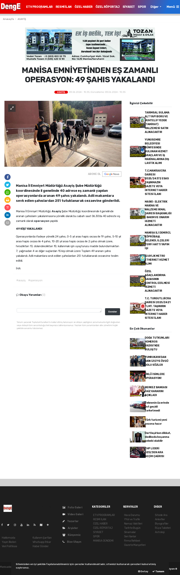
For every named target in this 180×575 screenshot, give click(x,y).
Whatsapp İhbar (42, 542)
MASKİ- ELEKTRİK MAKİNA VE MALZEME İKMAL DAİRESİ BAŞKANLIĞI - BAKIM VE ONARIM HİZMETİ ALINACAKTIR (158, 213)
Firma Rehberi (132, 540)
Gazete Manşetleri (135, 545)
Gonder (112, 311)
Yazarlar (70, 521)
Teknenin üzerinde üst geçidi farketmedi (157, 406)
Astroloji (159, 532)
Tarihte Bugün (132, 528)
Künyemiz (72, 535)
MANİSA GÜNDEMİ (103, 540)
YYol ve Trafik (132, 519)
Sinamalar (130, 532)
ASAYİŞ (22, 19)
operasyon (42, 221)
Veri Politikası (9, 546)
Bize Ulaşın (72, 541)
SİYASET (129, 7)
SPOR (142, 7)
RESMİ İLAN (64, 7)
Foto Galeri (72, 507)
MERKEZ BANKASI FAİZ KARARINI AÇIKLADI (156, 391)
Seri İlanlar (130, 536)
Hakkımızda (8, 537)
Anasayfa (8, 19)
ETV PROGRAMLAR (39, 7)
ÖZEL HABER (84, 7)
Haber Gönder (41, 546)
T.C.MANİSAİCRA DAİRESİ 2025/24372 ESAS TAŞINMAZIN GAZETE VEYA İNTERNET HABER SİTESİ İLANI (157, 182)
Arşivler (70, 528)
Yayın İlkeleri (9, 542)
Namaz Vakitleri (133, 523)
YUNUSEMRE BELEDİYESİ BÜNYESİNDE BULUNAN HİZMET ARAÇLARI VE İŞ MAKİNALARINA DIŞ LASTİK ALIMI (157, 151)
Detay (143, 571)
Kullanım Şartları (42, 537)
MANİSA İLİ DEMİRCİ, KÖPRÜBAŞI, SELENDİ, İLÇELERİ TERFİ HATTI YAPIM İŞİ (158, 240)
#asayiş (21, 280)
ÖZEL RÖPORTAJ (108, 7)
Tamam (158, 571)
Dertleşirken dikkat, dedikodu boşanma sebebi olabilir (158, 436)
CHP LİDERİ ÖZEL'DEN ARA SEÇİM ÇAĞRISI (154, 452)
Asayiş (57, 211)
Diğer (154, 7)
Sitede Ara (161, 515)
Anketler (160, 519)
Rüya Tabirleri (163, 528)
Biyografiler (161, 523)
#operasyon (35, 280)
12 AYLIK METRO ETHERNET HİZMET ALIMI (157, 259)
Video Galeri (73, 514)
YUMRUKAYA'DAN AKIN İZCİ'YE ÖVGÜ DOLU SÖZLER (156, 361)
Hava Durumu (132, 515)
